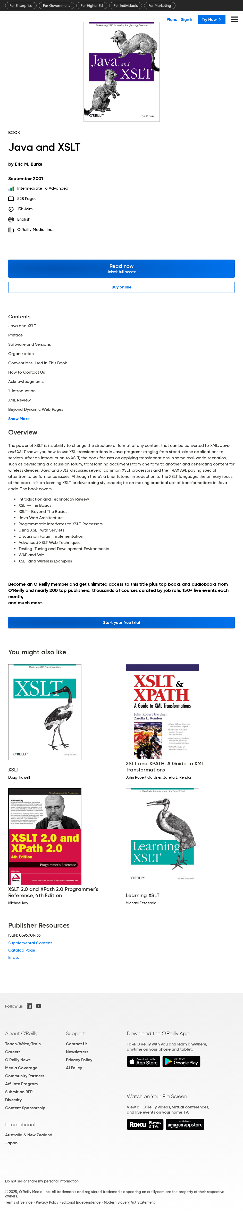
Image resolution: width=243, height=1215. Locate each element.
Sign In (187, 19)
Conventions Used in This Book (37, 363)
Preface (15, 335)
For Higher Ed (92, 5)
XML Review (19, 400)
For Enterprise (21, 5)
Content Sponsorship (25, 1108)
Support (75, 1033)
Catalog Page (21, 950)
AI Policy (74, 1068)
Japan (11, 1143)
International (20, 1124)
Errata (14, 957)
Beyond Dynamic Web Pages (35, 409)
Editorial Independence (81, 1202)
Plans (172, 19)
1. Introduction (22, 391)
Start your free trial (121, 622)
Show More (19, 419)
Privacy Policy (79, 1060)
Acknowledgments (26, 382)
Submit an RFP (18, 1092)
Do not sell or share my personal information (42, 1181)
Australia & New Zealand (28, 1135)
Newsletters (77, 1052)
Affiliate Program (21, 1084)
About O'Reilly (21, 1033)
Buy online (121, 287)
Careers (12, 1052)
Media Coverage (21, 1068)
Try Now (211, 19)
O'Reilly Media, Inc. (35, 229)
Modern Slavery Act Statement (129, 1202)
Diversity (13, 1100)
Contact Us (76, 1044)
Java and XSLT (22, 326)
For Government (56, 5)
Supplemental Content (30, 942)
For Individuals (126, 5)
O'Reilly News (17, 1060)
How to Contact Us (26, 372)
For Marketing (159, 5)
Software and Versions (29, 344)
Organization (21, 354)
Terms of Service (18, 1202)
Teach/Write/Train (23, 1044)
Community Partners (24, 1076)
